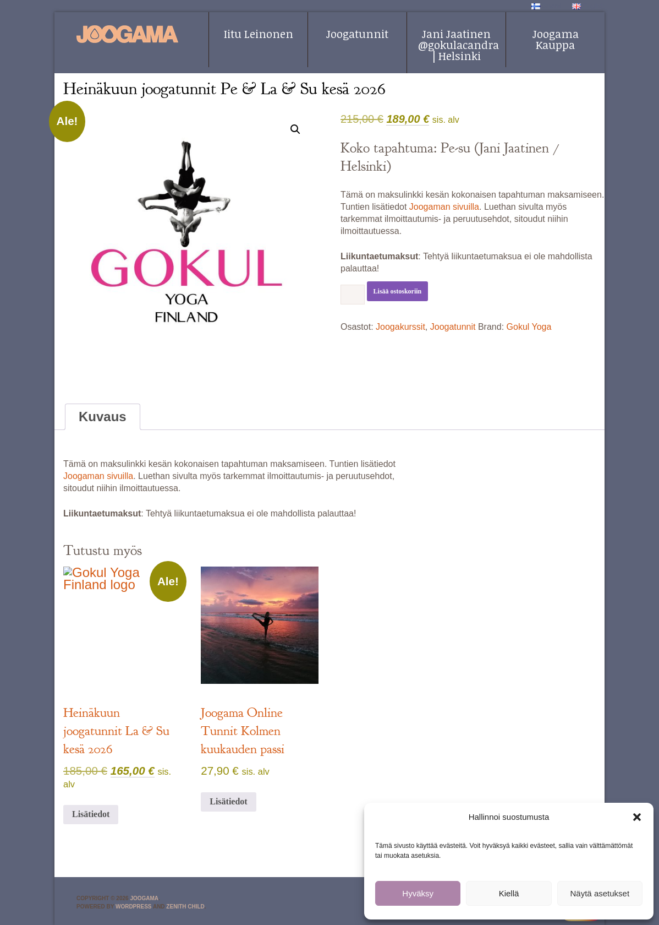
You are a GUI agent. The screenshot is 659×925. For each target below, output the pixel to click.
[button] (636, 817)
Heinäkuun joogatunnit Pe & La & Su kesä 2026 (224, 89)
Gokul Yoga (529, 326)
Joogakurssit (400, 326)
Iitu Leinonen (258, 33)
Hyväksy (417, 893)
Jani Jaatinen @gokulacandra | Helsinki (458, 44)
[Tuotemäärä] (353, 294)
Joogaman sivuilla (444, 206)
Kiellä (509, 893)
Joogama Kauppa (555, 39)
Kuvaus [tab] (103, 416)
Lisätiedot (90, 814)
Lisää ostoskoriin (398, 291)
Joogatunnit (357, 33)
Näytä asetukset (600, 893)
